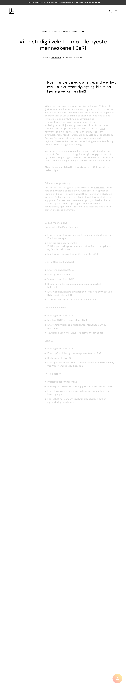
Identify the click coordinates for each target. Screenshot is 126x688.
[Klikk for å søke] (110, 11)
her (99, 2)
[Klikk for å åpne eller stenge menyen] (115, 11)
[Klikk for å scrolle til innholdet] (117, 677)
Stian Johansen (56, 58)
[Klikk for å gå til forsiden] (11, 11)
